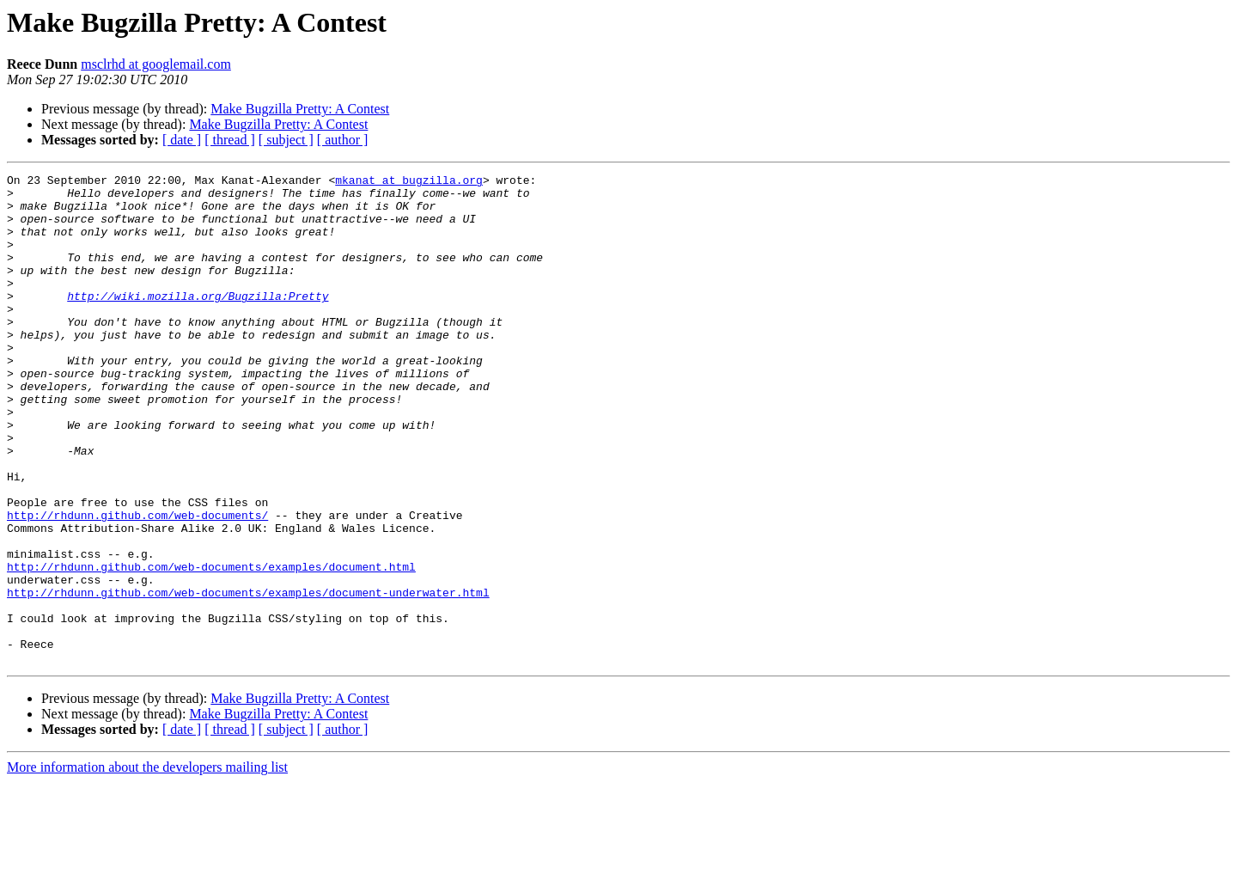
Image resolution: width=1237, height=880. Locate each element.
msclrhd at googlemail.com (156, 64)
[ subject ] (286, 139)
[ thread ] (229, 139)
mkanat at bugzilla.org (409, 182)
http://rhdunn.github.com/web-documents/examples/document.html (211, 646)
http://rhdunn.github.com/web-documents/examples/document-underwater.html (248, 677)
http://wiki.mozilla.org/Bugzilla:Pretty (197, 321)
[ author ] (343, 139)
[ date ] (181, 139)
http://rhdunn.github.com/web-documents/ (137, 584)
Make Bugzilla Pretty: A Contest (299, 108)
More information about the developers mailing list (147, 865)
